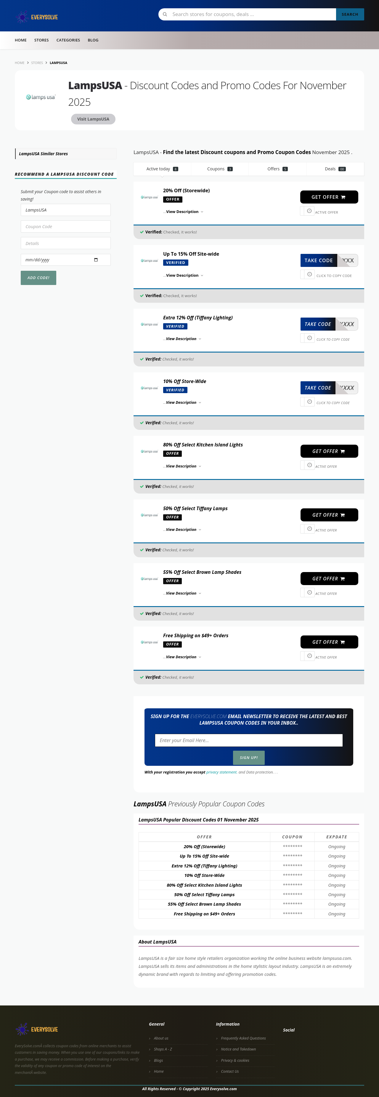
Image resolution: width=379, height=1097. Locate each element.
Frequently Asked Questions (243, 1038)
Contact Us (230, 1071)
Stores (41, 40)
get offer (328, 197)
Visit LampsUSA (93, 119)
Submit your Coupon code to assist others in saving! (61, 195)
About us (161, 1038)
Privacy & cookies (235, 1060)
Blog (93, 40)
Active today (162, 169)
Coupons (220, 169)
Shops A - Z (163, 1049)
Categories (68, 40)
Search (350, 14)
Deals (335, 169)
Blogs (158, 1060)
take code (319, 260)
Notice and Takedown (238, 1049)
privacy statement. (221, 772)
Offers (278, 169)
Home (21, 40)
